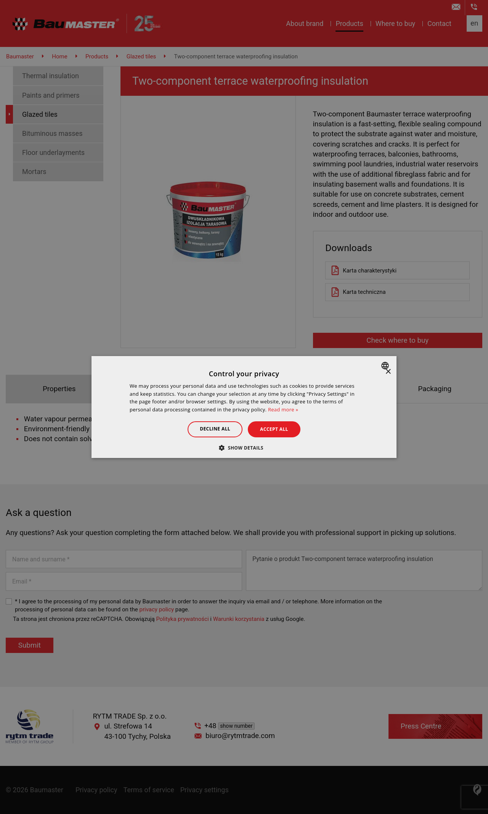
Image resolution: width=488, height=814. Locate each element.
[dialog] (244, 407)
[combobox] (386, 365)
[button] (244, 447)
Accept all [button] (274, 429)
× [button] (388, 372)
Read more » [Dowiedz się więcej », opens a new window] (283, 409)
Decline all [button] (215, 429)
